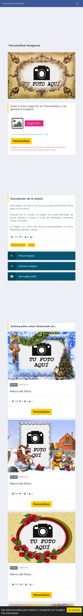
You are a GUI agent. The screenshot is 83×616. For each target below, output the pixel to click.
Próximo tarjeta (22, 266)
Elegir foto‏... (34, 123)
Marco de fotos (18, 245)
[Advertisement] (41, 25)
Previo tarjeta (21, 256)
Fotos (14, 385)
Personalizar (41, 411)
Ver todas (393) (22, 276)
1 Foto (31, 245)
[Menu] (77, 3)
